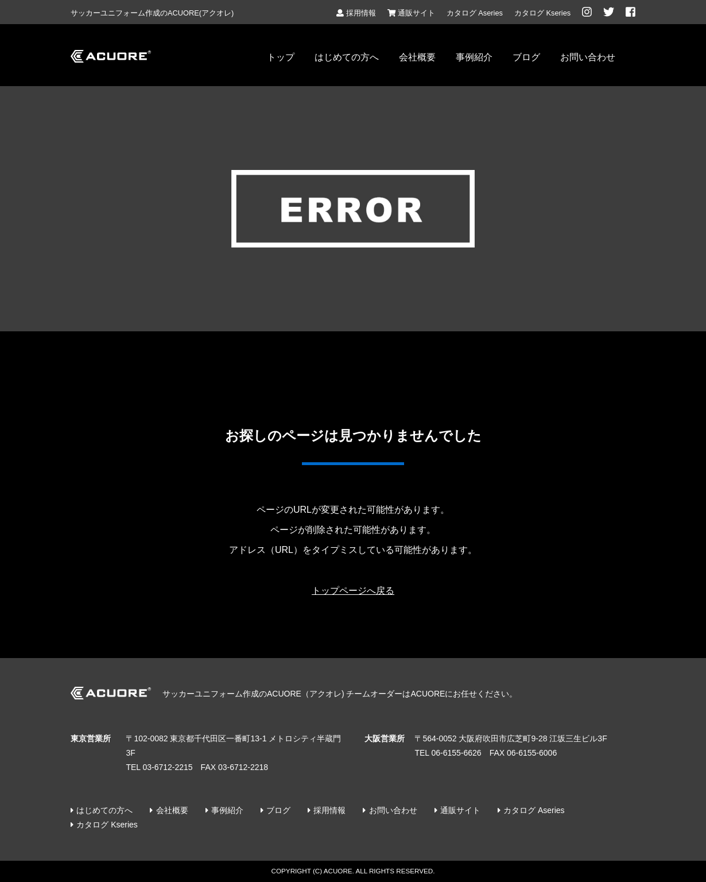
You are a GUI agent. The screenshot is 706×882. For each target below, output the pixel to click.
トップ (280, 57)
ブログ (526, 57)
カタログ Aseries (475, 13)
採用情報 (355, 13)
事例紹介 (474, 57)
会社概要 (417, 57)
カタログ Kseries (542, 13)
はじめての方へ (347, 57)
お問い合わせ (587, 57)
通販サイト (411, 13)
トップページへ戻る (353, 590)
